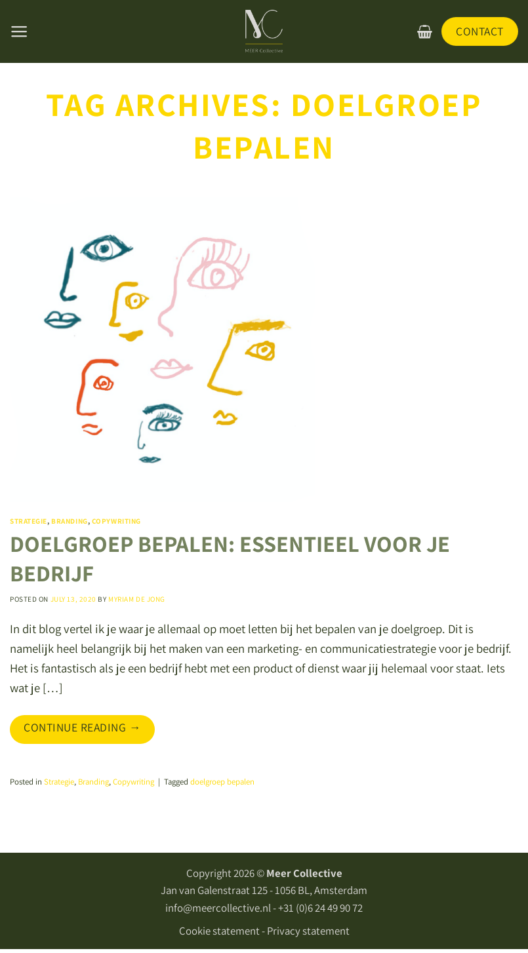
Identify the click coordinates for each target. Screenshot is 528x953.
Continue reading (82, 727)
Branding (69, 521)
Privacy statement (308, 931)
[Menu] (19, 31)
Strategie (28, 521)
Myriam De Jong (136, 599)
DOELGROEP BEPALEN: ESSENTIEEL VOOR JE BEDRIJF (230, 558)
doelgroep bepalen (222, 781)
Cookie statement (219, 931)
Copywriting (116, 521)
